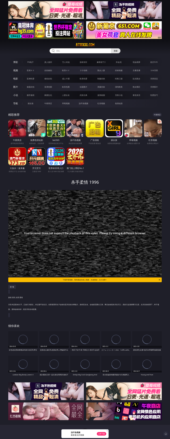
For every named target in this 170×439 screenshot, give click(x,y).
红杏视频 (101, 103)
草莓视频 (66, 103)
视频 (15, 70)
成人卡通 (66, 78)
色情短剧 (119, 103)
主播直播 (136, 70)
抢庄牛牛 (154, 62)
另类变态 (154, 78)
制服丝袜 (101, 78)
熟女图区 (136, 87)
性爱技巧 (154, 95)
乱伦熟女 (136, 78)
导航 (15, 103)
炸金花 (119, 62)
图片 (15, 86)
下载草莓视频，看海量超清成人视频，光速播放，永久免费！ (112, 279)
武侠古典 (83, 95)
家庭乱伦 (48, 95)
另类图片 (154, 87)
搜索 (116, 51)
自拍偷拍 (48, 70)
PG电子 (30, 62)
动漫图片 (83, 87)
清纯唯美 (119, 87)
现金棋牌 (136, 62)
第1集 (12, 287)
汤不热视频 (83, 103)
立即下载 (101, 434)
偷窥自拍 (30, 87)
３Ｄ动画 (83, 70)
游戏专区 (83, 62)
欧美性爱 (83, 78)
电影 (15, 78)
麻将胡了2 (101, 62)
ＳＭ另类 (154, 70)
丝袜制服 (119, 70)
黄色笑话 (136, 95)
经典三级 (119, 78)
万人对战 (66, 62)
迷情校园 (101, 95)
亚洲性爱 (30, 78)
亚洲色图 (48, 87)
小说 (15, 95)
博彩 (15, 62)
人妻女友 (66, 95)
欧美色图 (66, 87)
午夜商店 (48, 103)
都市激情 (30, 95)
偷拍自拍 (48, 78)
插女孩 (30, 103)
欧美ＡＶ (66, 70)
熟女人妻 (101, 70)
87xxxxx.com (85, 44)
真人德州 (48, 62)
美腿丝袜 (101, 87)
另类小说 (119, 95)
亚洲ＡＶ (30, 70)
